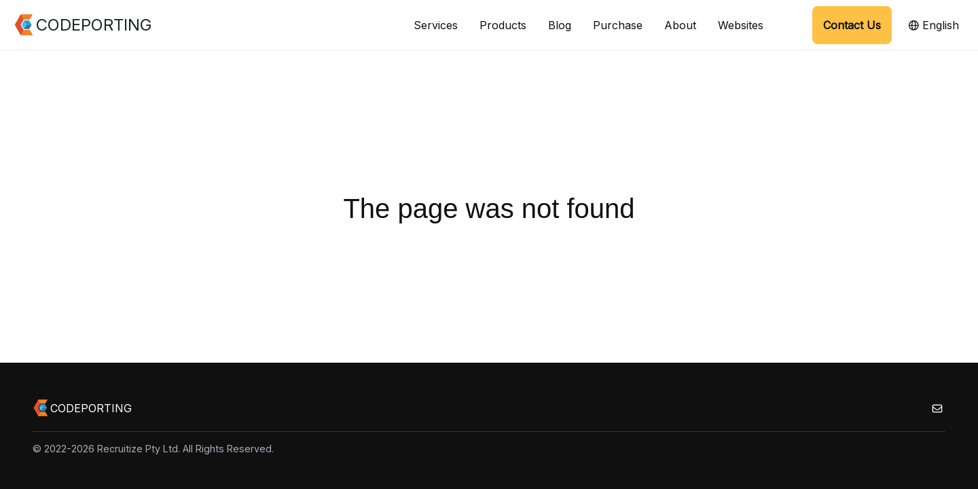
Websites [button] (740, 25)
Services (436, 25)
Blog (559, 25)
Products (502, 25)
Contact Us (852, 25)
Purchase (617, 25)
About (680, 25)
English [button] (933, 25)
